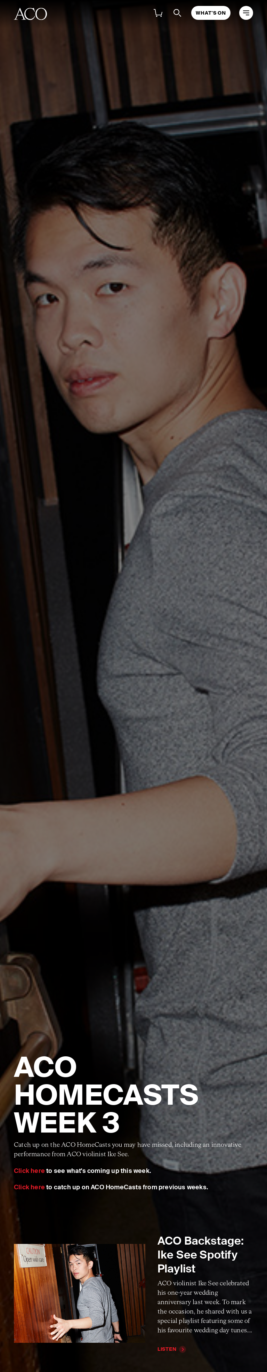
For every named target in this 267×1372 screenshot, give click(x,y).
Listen (167, 1349)
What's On (211, 13)
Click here (29, 1171)
